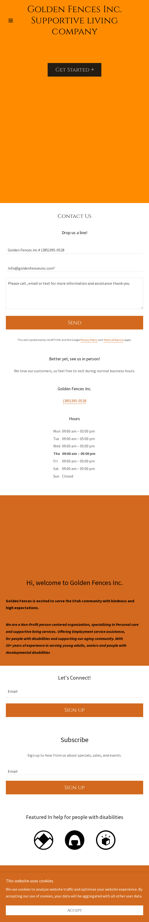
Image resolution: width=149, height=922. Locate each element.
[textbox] (74, 247)
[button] (16, 20)
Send (74, 322)
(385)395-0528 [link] (74, 400)
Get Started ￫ (74, 69)
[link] (74, 20)
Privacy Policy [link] (88, 340)
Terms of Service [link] (113, 340)
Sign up (74, 710)
